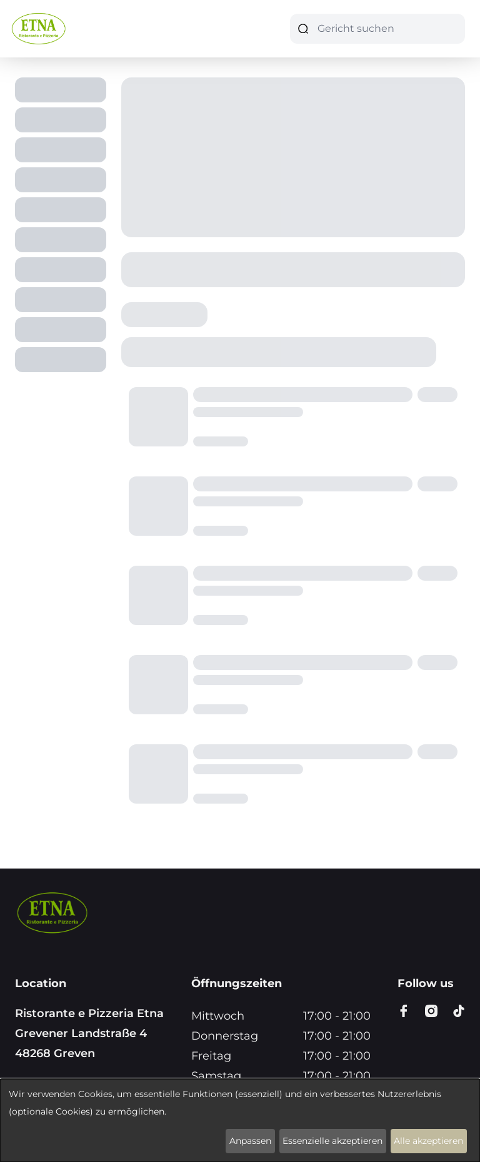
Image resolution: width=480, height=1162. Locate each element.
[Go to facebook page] (404, 1011)
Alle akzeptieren (428, 1140)
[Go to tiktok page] (458, 1011)
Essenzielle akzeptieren (332, 1140)
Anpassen (250, 1140)
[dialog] (240, 1120)
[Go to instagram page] (431, 1011)
